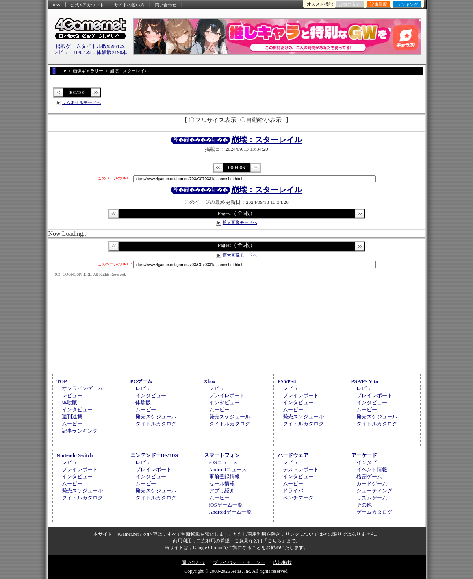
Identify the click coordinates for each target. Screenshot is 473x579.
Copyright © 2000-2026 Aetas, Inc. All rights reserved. (236, 571)
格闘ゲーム (369, 476)
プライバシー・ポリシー (239, 562)
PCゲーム (141, 381)
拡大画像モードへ (240, 222)
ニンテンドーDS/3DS (154, 455)
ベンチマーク (298, 498)
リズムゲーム (371, 498)
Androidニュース (228, 469)
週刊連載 (72, 417)
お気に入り (349, 4)
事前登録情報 (224, 476)
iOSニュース (223, 462)
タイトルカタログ (155, 424)
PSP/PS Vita (364, 381)
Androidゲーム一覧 (230, 512)
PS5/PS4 (287, 381)
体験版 (69, 402)
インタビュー (77, 410)
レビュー (72, 395)
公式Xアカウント (87, 4)
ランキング (407, 4)
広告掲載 (282, 562)
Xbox (210, 381)
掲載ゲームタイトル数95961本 (90, 46)
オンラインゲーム (82, 388)
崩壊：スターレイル (266, 139)
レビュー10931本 (72, 52)
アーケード (364, 455)
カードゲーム (371, 484)
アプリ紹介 (222, 491)
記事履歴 (378, 4)
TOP (62, 381)
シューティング (374, 491)
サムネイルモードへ (81, 102)
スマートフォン (222, 455)
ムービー (72, 424)
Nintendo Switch (75, 455)
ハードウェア (293, 455)
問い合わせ (165, 4)
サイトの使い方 (129, 4)
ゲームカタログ (374, 512)
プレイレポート (227, 395)
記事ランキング (80, 431)
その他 (364, 505)
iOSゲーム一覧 (226, 505)
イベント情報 (371, 469)
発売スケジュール (155, 417)
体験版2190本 (111, 52)
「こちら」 (274, 541)
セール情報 (222, 484)
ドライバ (293, 491)
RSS (57, 4)
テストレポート (301, 469)
